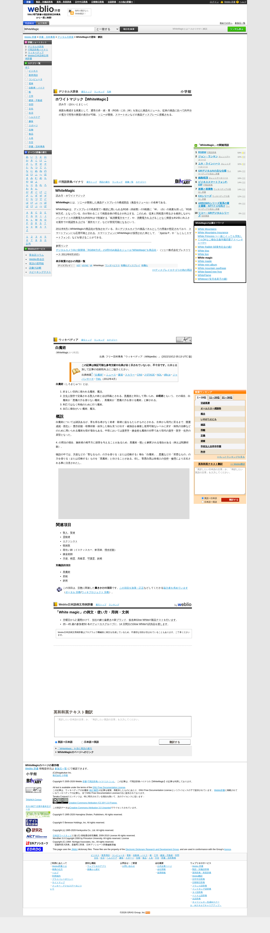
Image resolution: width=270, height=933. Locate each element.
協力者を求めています (175, 587)
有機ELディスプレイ (130, 265)
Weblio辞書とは (59, 866)
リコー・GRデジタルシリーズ (213, 214)
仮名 (131, 619)
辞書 (28, 2)
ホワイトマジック (75, 195)
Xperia (163, 233)
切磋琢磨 (205, 403)
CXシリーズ (205, 196)
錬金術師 (68, 554)
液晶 (145, 110)
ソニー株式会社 (169, 250)
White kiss (203, 250)
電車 (31, 83)
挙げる (83, 237)
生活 (31, 113)
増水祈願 (109, 549)
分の (130, 624)
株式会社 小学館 (60, 775)
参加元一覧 (240, 23)
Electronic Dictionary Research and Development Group (152, 849)
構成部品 (124, 202)
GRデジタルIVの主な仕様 (212, 170)
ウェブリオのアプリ (96, 866)
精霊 (72, 558)
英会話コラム (36, 255)
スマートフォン (106, 233)
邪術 (65, 576)
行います (171, 619)
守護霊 (91, 558)
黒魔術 (127, 396)
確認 (203, 424)
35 (64, 624)
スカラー (130, 374)
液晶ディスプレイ (106, 202)
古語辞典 (112, 2)
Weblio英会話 (36, 259)
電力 (63, 114)
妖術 (65, 580)
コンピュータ (35, 79)
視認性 (71, 222)
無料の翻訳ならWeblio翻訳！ (81, 12)
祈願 (80, 426)
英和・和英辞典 (64, 2)
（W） (129, 110)
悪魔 (161, 454)
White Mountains (207, 229)
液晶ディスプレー (147, 114)
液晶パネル (146, 228)
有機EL (144, 265)
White (146, 619)
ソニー (101, 114)
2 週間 (78, 619)
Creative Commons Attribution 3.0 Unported (90, 808)
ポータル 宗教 (73, 592)
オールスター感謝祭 (211, 408)
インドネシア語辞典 (201, 889)
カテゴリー (141, 182)
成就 (58, 426)
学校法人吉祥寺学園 (211, 446)
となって (70, 213)
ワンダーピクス (112, 265)
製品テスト (157, 619)
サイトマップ (58, 882)
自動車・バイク (37, 87)
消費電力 (78, 217)
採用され (138, 233)
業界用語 (33, 75)
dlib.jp (167, 374)
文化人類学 (69, 396)
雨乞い (67, 426)
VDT (79, 265)
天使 (75, 454)
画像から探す (93, 869)
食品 (31, 134)
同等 (71, 114)
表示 (85, 114)
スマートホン (122, 114)
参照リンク (62, 245)
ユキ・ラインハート (209, 163)
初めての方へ (226, 23)
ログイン (214, 2)
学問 (31, 104)
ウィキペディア (68, 339)
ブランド (121, 619)
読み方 (59, 195)
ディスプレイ (81, 209)
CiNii (139, 374)
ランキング (99, 91)
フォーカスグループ (103, 624)
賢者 (72, 532)
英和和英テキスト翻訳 (73, 711)
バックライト (63, 217)
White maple (205, 261)
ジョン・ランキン (208, 156)
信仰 (166, 458)
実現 (112, 222)
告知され (100, 228)
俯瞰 (203, 441)
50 (85, 624)
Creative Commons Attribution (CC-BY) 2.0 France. (93, 803)
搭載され (164, 114)
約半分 (188, 110)
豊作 (75, 426)
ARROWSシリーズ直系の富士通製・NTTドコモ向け (213, 204)
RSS (148, 913)
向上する (129, 213)
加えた (139, 110)
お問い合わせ (128, 866)
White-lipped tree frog (210, 271)
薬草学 (125, 430)
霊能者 (66, 537)
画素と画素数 (205, 189)
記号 (28, 243)
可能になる (121, 222)
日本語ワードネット (62, 835)
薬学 (171, 430)
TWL (98, 379)
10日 (76, 254)
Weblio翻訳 (197, 876)
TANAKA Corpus (33, 799)
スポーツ (33, 125)
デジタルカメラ (128, 228)
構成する (71, 110)
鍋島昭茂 (203, 177)
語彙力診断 (35, 267)
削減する (103, 217)
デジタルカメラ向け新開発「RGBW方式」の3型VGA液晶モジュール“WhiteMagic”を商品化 (106, 250)
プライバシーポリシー (62, 879)
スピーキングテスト (40, 272)
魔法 (99, 391)
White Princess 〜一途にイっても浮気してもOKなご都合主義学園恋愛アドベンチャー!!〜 (220, 239)
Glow (139, 619)
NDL (159, 374)
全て (27, 67)
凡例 (109, 91)
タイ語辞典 (197, 892)
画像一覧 (129, 182)
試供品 (151, 624)
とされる (90, 233)
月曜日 (66, 619)
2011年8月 (62, 228)
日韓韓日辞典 (97, 2)
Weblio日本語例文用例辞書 (76, 604)
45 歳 (71, 624)
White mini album (207, 264)
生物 (31, 129)
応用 (77, 233)
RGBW (202, 152)
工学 (31, 96)
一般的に (106, 209)
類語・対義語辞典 (44, 2)
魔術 (92, 391)
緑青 (135, 209)
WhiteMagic (62, 352)
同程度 (160, 213)
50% (90, 217)
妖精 (99, 558)
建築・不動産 (35, 100)
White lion (203, 254)
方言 (31, 142)
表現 (96, 209)
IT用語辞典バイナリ (71, 181)
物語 (58, 454)
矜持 (203, 451)
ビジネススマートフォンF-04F (213, 183)
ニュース (111, 374)
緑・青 (106, 110)
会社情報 (161, 869)
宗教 (80, 587)
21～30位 (227, 397)
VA (91, 265)
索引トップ (86, 91)
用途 (164, 228)
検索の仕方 (57, 869)
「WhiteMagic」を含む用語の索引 (74, 748)
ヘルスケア (34, 117)
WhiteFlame (204, 275)
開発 (110, 114)
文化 (31, 108)
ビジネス (33, 71)
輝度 (78, 114)
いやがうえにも (209, 419)
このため (141, 213)
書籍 (120, 374)
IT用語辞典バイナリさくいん (101, 781)
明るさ (118, 213)
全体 (109, 213)
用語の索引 (104, 182)
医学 (178, 430)
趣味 (31, 121)
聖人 (92, 396)
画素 (78, 110)
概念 (203, 414)
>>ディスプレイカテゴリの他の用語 (172, 270)
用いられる (117, 209)
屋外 (60, 222)
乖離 (203, 430)
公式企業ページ (164, 866)
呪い (142, 442)
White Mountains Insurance (213, 232)
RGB (115, 110)
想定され (174, 228)
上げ (151, 217)
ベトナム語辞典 (199, 895)
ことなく (161, 217)
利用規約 (56, 876)
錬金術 (135, 430)
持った (180, 209)
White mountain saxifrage (212, 268)
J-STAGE (149, 374)
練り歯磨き (105, 619)
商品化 (89, 228)
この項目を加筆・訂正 (131, 587)
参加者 (80, 624)
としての (157, 228)
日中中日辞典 (81, 2)
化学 (185, 430)
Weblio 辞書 (230, 2)
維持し (179, 213)
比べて (180, 110)
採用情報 (161, 872)
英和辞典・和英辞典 (201, 872)
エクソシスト (70, 541)
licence (227, 849)
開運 (188, 422)
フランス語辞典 (199, 886)
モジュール (154, 110)
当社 (94, 619)
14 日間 (123, 624)
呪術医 (66, 545)
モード (126, 217)
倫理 (173, 458)
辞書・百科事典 (47, 37)
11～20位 (214, 397)
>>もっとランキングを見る (231, 457)
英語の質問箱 (36, 263)
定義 (203, 435)
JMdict (74, 849)
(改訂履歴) (94, 790)
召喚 (129, 454)
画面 (61, 110)
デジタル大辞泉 (66, 37)
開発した (92, 202)
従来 (164, 110)
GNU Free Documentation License (108, 787)
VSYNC (85, 265)
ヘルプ (243, 2)
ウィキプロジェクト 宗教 (95, 592)
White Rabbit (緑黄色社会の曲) (215, 246)
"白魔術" (98, 374)
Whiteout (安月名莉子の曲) (212, 278)
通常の (94, 110)
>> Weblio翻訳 (237, 464)
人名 (31, 138)
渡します (162, 624)
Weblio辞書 (219, 790)
